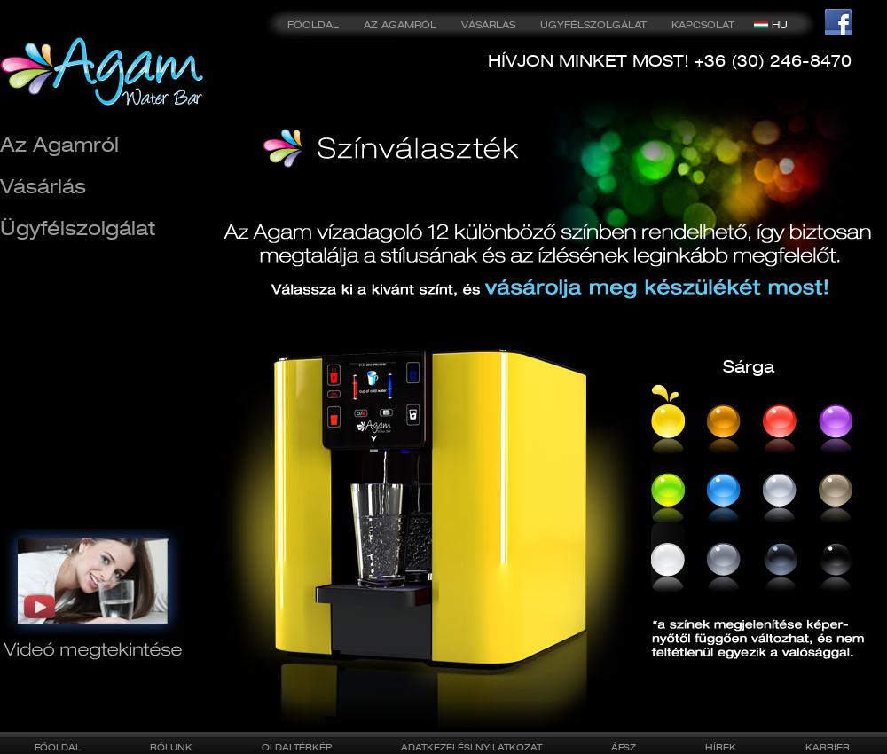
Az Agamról (59, 144)
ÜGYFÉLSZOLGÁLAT (593, 25)
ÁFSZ (623, 747)
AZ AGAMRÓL (400, 25)
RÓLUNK (171, 747)
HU (780, 25)
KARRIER (827, 747)
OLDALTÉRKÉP (297, 747)
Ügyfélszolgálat (77, 227)
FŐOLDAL (313, 25)
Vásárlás (43, 186)
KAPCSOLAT (702, 25)
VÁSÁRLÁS (488, 25)
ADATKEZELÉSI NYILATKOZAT (471, 747)
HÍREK (720, 747)
